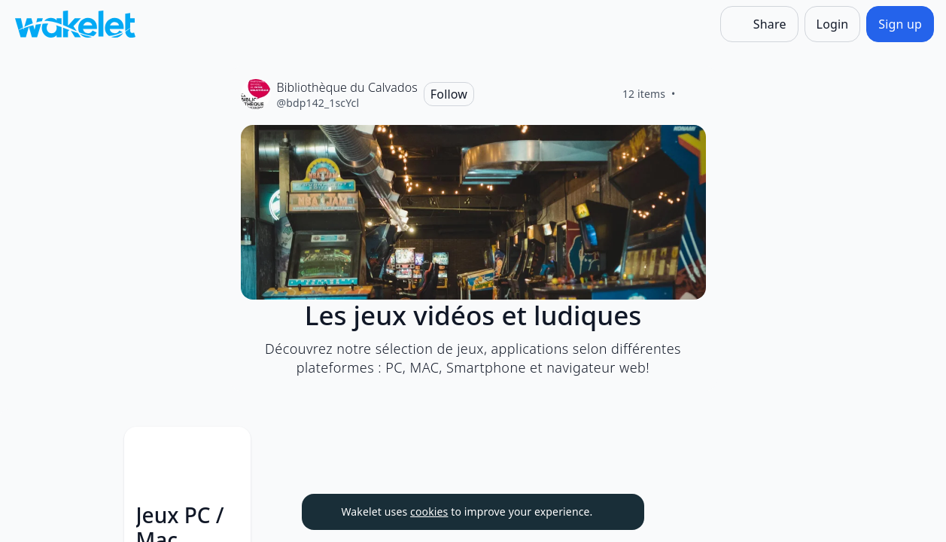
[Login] (833, 24)
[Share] (759, 24)
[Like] (694, 94)
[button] (329, 452)
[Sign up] (900, 24)
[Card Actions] (329, 451)
